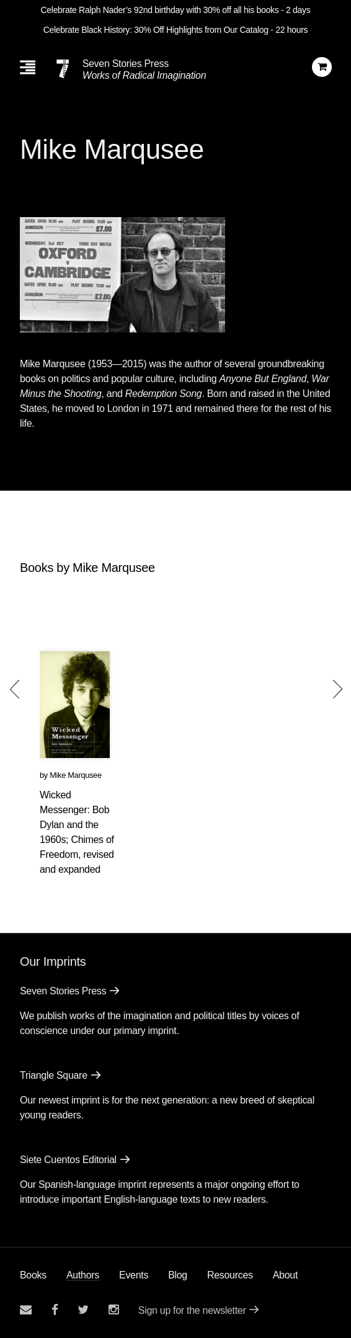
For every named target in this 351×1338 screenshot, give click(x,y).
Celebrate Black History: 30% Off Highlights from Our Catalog (156, 30)
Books (33, 1275)
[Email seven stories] (26, 1310)
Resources (230, 1275)
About (285, 1275)
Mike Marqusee (76, 775)
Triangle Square (53, 1075)
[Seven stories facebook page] (54, 1310)
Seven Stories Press (125, 63)
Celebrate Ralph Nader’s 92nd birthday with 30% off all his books (160, 10)
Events (133, 1275)
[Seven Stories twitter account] (83, 1310)
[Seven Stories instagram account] (113, 1310)
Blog (177, 1275)
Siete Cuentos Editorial (68, 1159)
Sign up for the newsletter (192, 1310)
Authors (82, 1275)
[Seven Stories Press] (62, 69)
